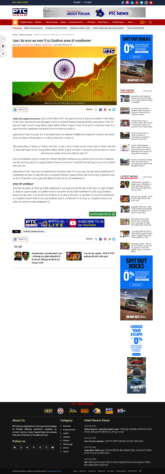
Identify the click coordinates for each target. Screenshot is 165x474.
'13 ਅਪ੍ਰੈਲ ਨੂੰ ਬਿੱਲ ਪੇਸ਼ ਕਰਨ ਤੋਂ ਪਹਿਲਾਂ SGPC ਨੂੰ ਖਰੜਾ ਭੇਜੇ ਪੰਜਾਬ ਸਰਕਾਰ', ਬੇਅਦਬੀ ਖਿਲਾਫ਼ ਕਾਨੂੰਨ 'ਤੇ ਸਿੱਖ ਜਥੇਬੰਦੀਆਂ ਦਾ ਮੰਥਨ (141, 234)
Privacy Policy (121, 471)
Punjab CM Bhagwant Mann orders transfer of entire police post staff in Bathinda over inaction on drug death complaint (141, 149)
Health (64, 433)
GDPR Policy (132, 471)
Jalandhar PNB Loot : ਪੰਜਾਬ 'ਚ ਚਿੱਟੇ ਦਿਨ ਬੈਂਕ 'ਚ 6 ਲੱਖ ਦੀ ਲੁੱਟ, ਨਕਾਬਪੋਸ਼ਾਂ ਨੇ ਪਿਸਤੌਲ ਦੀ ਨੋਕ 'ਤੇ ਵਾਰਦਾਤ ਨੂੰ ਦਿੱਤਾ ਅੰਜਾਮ (142, 210)
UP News (91, 22)
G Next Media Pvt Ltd (54, 471)
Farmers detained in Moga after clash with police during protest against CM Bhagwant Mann (141, 163)
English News (26, 22)
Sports (64, 451)
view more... (148, 91)
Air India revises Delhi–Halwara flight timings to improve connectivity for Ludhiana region (141, 111)
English (77, 2)
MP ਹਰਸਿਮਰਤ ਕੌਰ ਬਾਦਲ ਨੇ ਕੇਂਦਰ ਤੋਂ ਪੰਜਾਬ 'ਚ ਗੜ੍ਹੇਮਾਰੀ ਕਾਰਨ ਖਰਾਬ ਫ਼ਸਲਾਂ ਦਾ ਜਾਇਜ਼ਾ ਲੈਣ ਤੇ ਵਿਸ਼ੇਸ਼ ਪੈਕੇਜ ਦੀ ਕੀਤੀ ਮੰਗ (141, 222)
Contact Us (92, 471)
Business (65, 426)
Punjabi (88, 2)
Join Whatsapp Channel (103, 214)
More (131, 22)
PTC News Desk (27, 45)
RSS (140, 471)
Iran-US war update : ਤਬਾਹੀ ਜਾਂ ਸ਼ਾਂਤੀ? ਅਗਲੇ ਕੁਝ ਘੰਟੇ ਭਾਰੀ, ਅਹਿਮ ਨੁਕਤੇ (141, 198)
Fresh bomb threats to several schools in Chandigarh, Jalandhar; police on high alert (140, 136)
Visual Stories (51, 22)
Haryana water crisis (80, 28)
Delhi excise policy (33, 28)
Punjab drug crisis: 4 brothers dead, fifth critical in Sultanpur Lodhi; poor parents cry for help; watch (141, 124)
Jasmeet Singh (47, 45)
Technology (66, 444)
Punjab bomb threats (56, 28)
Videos (63, 22)
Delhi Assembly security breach (108, 28)
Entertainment (76, 22)
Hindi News (103, 22)
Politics (39, 22)
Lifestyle (65, 437)
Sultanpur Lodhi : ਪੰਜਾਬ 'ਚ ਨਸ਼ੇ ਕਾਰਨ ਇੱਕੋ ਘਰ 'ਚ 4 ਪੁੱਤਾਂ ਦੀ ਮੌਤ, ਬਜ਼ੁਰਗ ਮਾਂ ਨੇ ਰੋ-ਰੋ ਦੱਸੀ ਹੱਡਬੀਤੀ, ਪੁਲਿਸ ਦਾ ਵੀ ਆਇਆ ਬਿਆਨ (141, 248)
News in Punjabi (25, 35)
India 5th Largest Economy (33, 231)
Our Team (110, 471)
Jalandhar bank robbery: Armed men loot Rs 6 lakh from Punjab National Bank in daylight (141, 99)
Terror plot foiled (135, 28)
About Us (82, 471)
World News (119, 22)
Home (14, 35)
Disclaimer (101, 471)
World (64, 448)
